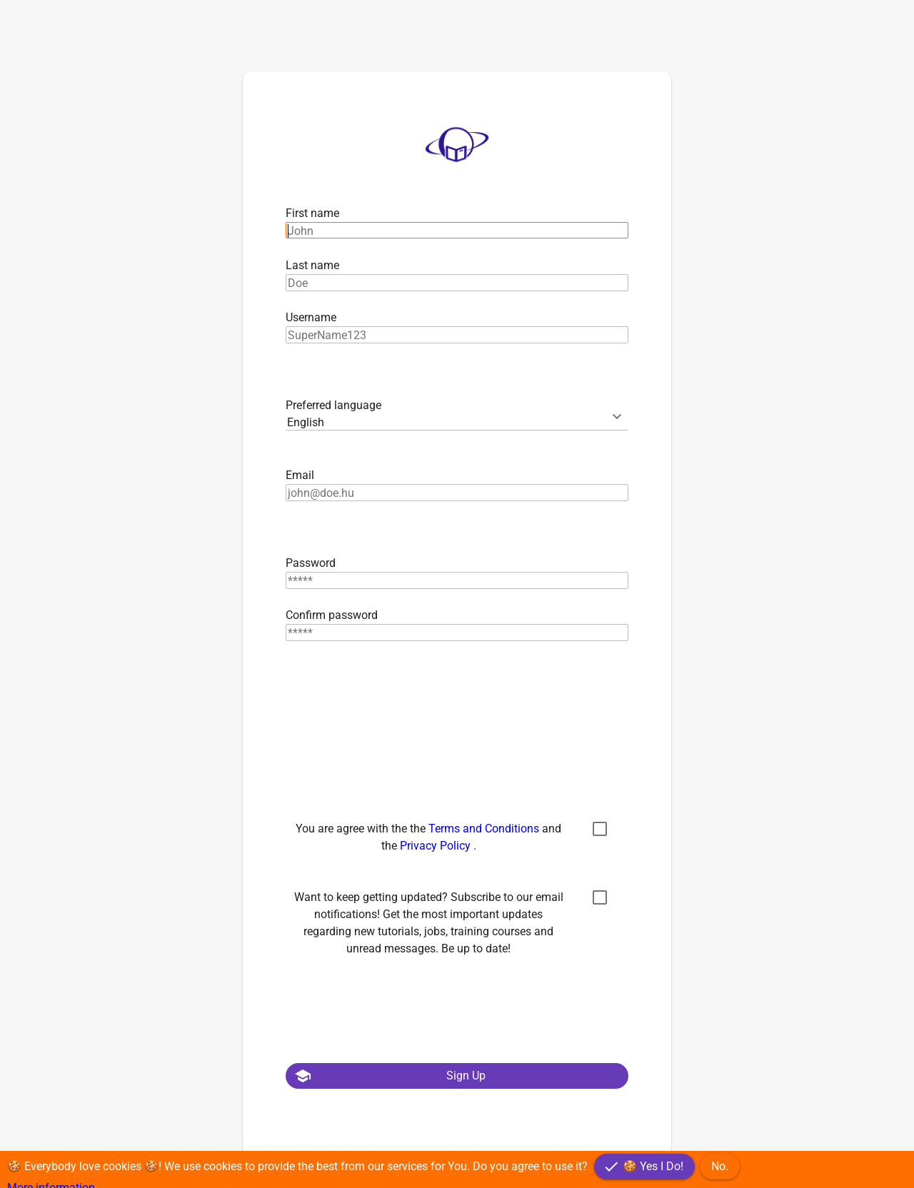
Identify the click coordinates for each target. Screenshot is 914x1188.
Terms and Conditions (485, 828)
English (305, 422)
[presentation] (394, 722)
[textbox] (457, 230)
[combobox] (457, 422)
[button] (457, 1076)
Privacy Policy (436, 845)
